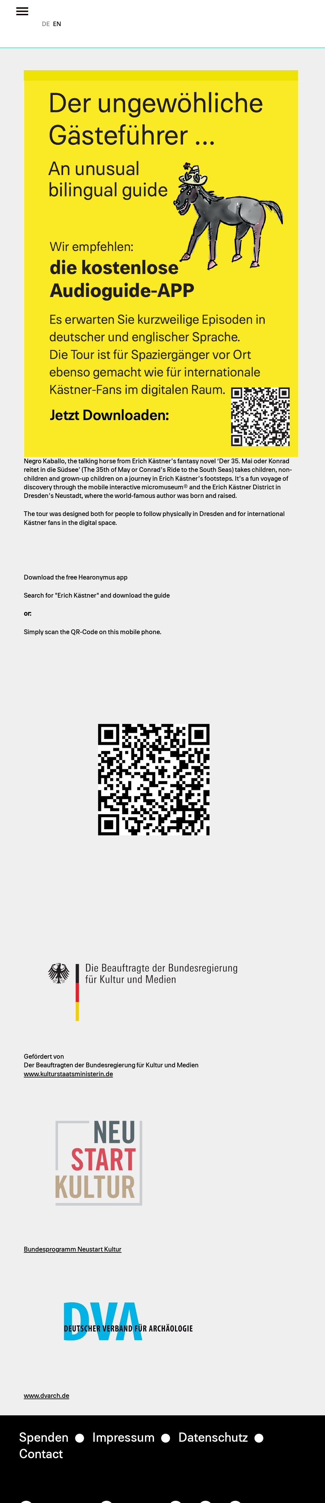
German (46, 24)
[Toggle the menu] (22, 11)
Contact (41, 1454)
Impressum (123, 1438)
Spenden (44, 1438)
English (57, 24)
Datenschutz (213, 1438)
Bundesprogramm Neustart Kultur (73, 1249)
